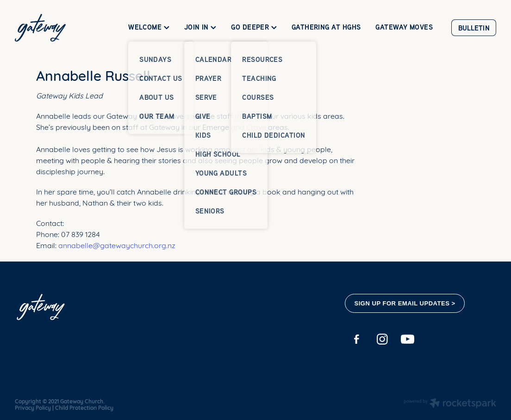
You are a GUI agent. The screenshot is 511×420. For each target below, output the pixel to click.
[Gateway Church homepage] (63, 28)
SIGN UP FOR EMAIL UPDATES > (405, 303)
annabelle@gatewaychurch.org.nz (116, 245)
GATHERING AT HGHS (326, 27)
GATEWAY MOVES (404, 27)
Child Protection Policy (84, 407)
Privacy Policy (33, 407)
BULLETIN (474, 28)
